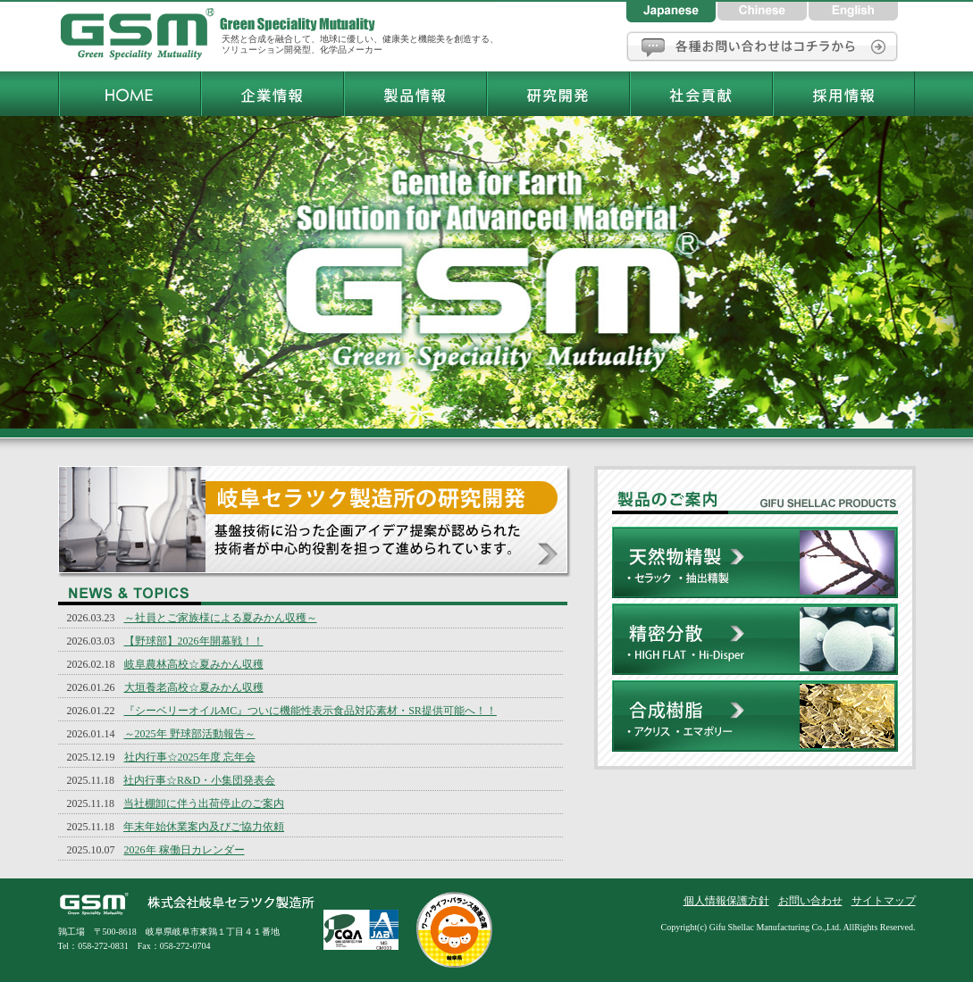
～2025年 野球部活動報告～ (190, 734)
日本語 (671, 11)
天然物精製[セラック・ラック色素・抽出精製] (755, 565)
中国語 (763, 11)
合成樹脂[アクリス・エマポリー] (755, 725)
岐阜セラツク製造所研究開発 (557, 93)
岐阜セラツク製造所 (138, 35)
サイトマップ (883, 901)
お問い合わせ (762, 46)
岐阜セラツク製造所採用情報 (843, 93)
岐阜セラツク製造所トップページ (129, 93)
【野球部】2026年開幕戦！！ (194, 641)
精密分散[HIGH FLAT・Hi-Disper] (755, 641)
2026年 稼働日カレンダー (184, 850)
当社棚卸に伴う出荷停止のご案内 (203, 803)
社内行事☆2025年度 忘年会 (190, 757)
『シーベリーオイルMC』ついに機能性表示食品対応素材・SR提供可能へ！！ (310, 710)
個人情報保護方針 (726, 901)
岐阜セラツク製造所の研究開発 (314, 522)
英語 (853, 11)
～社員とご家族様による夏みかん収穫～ (220, 618)
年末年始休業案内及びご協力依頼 (203, 826)
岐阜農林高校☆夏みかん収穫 (194, 664)
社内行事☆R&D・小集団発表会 (199, 780)
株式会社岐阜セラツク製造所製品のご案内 (755, 496)
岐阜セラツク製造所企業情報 (271, 93)
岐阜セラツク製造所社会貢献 (700, 93)
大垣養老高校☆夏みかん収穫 (194, 687)
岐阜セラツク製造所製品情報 (414, 93)
